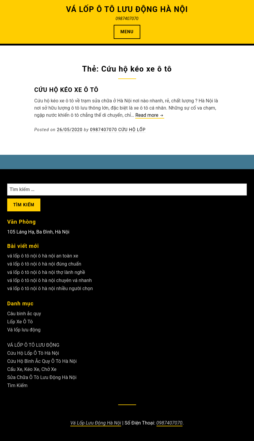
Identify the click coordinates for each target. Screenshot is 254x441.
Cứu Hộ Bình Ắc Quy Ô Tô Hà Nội (42, 361)
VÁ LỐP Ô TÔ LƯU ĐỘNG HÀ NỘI (127, 9)
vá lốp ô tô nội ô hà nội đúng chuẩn (44, 264)
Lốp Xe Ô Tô (20, 322)
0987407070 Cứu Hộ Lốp (118, 129)
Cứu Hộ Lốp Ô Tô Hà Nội (33, 353)
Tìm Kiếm (17, 385)
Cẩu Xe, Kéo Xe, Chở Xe (32, 369)
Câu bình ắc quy (24, 313)
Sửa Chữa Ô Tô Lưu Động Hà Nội (42, 377)
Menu (127, 31)
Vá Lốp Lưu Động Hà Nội (95, 423)
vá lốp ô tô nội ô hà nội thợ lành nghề (46, 272)
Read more (149, 115)
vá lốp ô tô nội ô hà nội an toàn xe (42, 256)
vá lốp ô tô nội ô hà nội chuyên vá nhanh (49, 280)
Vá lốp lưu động (24, 330)
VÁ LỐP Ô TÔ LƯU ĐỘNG (33, 345)
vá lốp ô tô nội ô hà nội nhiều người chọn (50, 288)
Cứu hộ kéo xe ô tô (66, 89)
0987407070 (169, 423)
